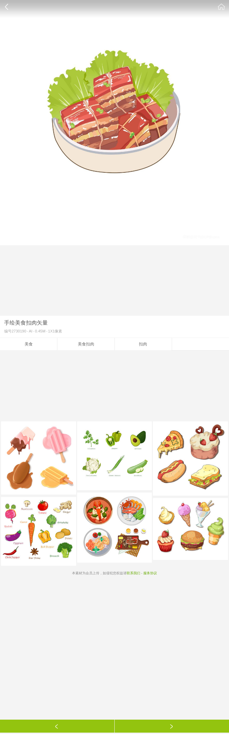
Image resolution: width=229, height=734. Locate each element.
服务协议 (150, 573)
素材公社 (221, 7)
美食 (29, 344)
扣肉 (143, 344)
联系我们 (133, 573)
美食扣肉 (86, 344)
